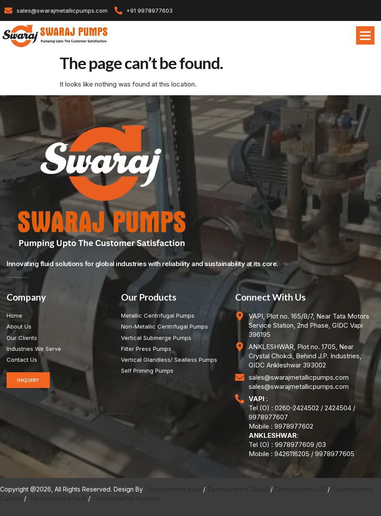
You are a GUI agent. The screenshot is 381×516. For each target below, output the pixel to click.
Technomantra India (173, 489)
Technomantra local (58, 498)
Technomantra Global (238, 489)
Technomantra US (300, 489)
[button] (365, 35)
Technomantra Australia (125, 498)
